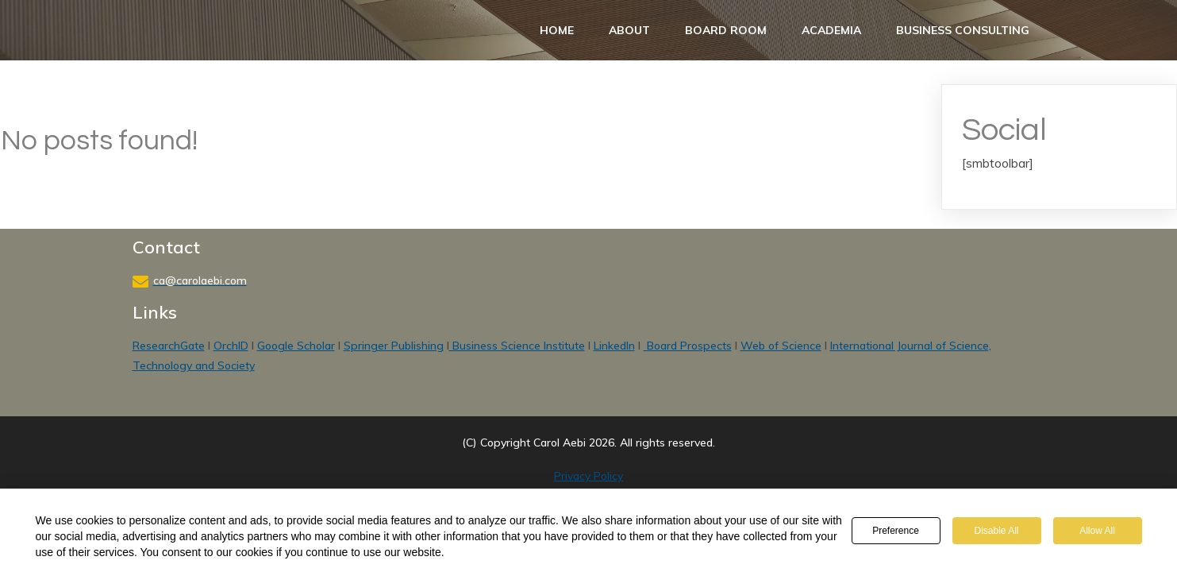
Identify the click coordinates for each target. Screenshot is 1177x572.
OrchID (230, 345)
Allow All (1097, 530)
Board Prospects (688, 345)
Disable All (997, 530)
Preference (895, 530)
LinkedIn (614, 345)
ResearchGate (169, 345)
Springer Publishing (394, 345)
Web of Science (780, 345)
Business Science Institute (517, 345)
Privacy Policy (588, 476)
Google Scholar (296, 345)
